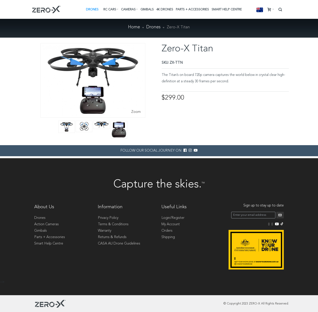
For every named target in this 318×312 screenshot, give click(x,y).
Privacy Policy (108, 218)
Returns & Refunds (112, 237)
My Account (170, 224)
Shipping (168, 237)
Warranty (104, 231)
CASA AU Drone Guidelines (119, 243)
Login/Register (172, 218)
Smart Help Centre (48, 243)
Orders (166, 231)
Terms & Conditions (113, 224)
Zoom (136, 112)
